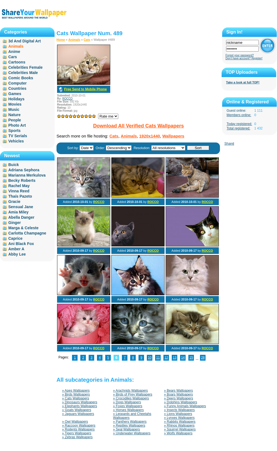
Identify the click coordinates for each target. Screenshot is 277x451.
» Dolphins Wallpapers (180, 402)
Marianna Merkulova (27, 175)
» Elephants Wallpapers (79, 406)
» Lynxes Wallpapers (179, 418)
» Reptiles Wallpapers (129, 425)
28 (203, 358)
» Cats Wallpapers (75, 398)
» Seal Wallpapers (126, 429)
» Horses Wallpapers (128, 410)
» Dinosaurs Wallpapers (79, 402)
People (14, 120)
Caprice (15, 238)
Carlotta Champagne (27, 233)
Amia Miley (18, 212)
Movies (14, 104)
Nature (14, 115)
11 (158, 358)
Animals (74, 39)
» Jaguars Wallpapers (78, 414)
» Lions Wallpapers (178, 414)
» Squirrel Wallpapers (180, 429)
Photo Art (17, 125)
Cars (12, 57)
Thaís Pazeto (20, 196)
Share (228, 144)
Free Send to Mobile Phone (85, 89)
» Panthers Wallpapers (130, 422)
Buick (13, 164)
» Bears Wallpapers (178, 391)
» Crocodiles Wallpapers (131, 398)
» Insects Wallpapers (179, 410)
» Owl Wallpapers (75, 422)
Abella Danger (21, 217)
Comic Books (20, 78)
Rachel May (19, 186)
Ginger (14, 222)
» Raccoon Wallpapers (78, 425)
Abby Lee (17, 254)
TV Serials (17, 136)
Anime (14, 51)
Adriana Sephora (23, 170)
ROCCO (67, 98)
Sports (14, 130)
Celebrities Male (23, 72)
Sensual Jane (20, 207)
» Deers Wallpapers (178, 398)
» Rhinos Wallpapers (179, 425)
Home (61, 39)
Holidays (16, 99)
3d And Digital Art (24, 41)
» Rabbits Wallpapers (180, 422)
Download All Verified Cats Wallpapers (138, 126)
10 (150, 358)
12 (166, 358)
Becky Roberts (21, 180)
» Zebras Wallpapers (77, 437)
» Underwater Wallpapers (131, 433)
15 (191, 358)
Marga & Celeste (23, 228)
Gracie (14, 201)
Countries (17, 88)
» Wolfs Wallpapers (178, 433)
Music (13, 109)
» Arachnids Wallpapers (130, 391)
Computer (17, 83)
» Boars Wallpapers (178, 394)
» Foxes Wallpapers (127, 406)
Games (14, 93)
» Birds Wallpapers (76, 394)
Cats (87, 39)
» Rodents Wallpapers (78, 429)
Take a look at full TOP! (243, 82)
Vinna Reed (18, 191)
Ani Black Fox (21, 243)
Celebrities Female (25, 67)
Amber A (16, 249)
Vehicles (16, 141)
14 (183, 358)
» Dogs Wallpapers (127, 402)
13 (174, 358)
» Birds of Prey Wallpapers (132, 394)
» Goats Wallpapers (76, 410)
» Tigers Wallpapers (76, 433)
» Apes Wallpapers (76, 391)
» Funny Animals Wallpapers (185, 406)
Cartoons (16, 62)
